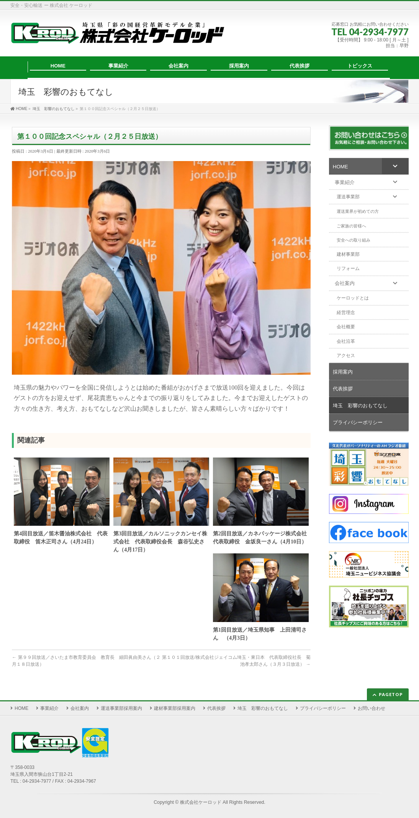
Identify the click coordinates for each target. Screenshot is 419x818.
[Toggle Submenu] (395, 166)
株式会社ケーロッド (200, 802)
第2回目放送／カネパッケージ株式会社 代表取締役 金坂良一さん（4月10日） (261, 538)
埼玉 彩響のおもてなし (262, 708)
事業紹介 (49, 708)
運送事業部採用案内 (121, 708)
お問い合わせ (371, 708)
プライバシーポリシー (323, 708)
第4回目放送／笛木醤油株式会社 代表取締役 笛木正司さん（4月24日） (61, 538)
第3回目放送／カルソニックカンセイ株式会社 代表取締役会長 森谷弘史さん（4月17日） (160, 542)
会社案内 (79, 708)
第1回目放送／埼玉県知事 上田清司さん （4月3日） (260, 634)
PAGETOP (391, 694)
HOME (21, 708)
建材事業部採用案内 (174, 708)
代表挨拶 (216, 708)
